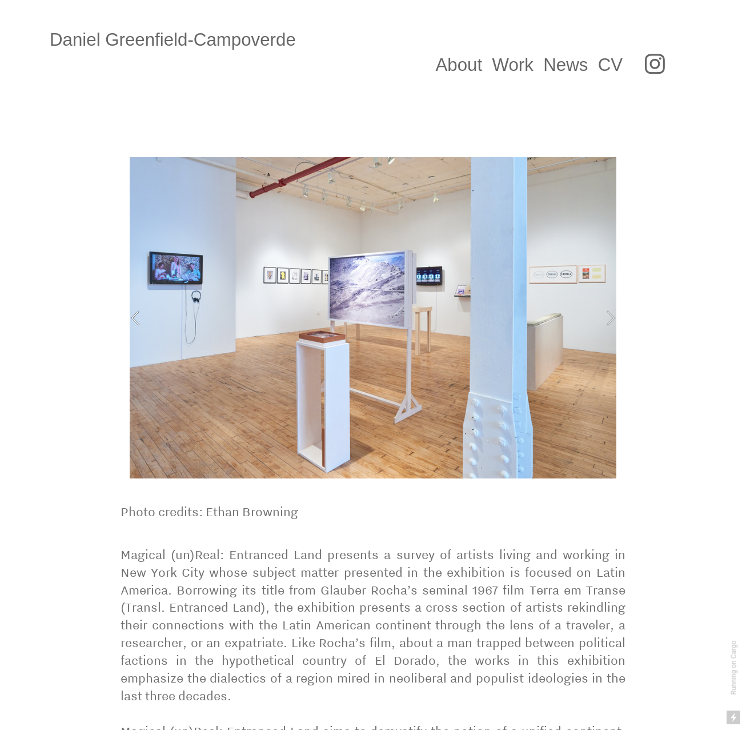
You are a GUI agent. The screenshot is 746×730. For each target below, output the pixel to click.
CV (613, 65)
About (458, 65)
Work (513, 65)
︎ (655, 65)
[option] (373, 317)
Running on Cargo (734, 668)
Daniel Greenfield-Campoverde (185, 40)
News (565, 65)
